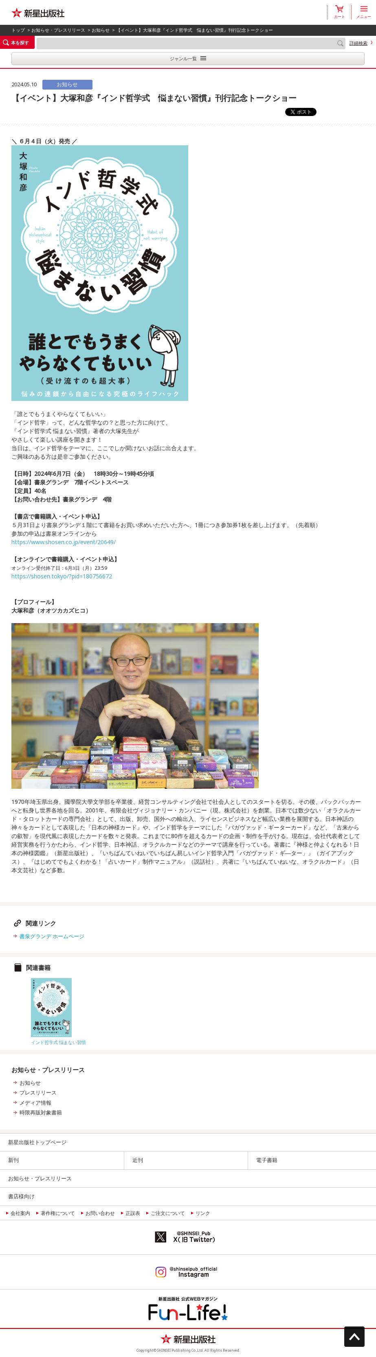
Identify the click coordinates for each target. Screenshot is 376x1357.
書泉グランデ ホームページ (52, 936)
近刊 (137, 1160)
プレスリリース (38, 1092)
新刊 (13, 1160)
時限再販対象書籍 (41, 1112)
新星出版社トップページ (37, 1142)
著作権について (58, 1213)
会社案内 (20, 1213)
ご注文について (168, 1213)
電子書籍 (266, 1160)
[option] (82, 1009)
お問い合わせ (100, 1213)
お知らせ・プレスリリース (58, 30)
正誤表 (132, 1213)
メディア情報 (35, 1102)
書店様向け (21, 1196)
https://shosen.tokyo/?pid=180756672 (61, 576)
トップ (18, 30)
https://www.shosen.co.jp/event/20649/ (63, 542)
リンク (203, 1213)
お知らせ (101, 30)
